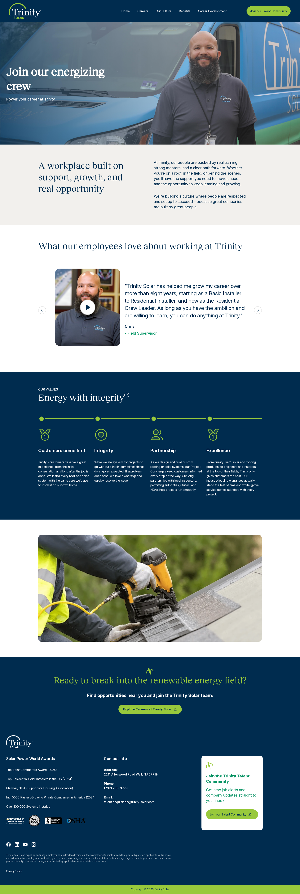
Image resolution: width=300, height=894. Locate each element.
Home (125, 11)
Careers (142, 11)
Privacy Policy (14, 871)
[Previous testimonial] (42, 310)
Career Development (212, 11)
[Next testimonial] (258, 310)
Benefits (184, 11)
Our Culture (163, 11)
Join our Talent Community (268, 11)
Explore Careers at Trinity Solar (150, 709)
